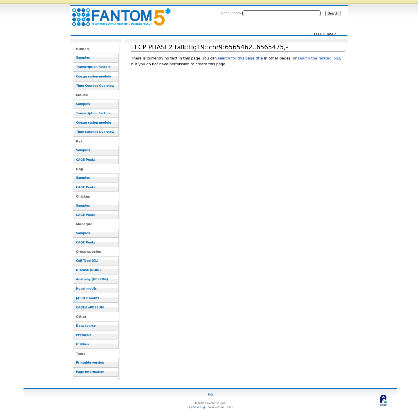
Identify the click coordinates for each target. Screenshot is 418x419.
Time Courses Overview (95, 85)
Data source (86, 325)
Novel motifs (86, 288)
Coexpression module (93, 76)
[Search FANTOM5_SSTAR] (281, 13)
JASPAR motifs (87, 298)
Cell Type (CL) (87, 260)
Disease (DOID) (88, 270)
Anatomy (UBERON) (92, 279)
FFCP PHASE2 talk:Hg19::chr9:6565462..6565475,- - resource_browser (118, 13)
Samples (83, 57)
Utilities (82, 344)
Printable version (90, 362)
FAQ (210, 394)
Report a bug (196, 407)
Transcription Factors (93, 66)
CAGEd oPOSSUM (90, 307)
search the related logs (319, 58)
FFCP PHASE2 (325, 34)
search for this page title (240, 58)
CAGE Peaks (86, 159)
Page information (90, 371)
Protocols (83, 335)
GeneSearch (231, 13)
